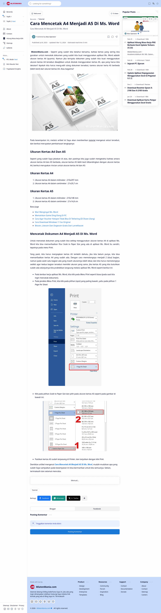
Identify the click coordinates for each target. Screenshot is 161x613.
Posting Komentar (75, 532)
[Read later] (108, 37)
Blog (101, 595)
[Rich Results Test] (13, 64)
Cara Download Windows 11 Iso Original (52, 222)
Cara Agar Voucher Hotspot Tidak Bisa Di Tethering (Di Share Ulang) (65, 218)
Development (84, 589)
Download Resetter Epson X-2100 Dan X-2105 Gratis (140, 89)
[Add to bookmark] (155, 19)
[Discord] (40, 601)
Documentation (127, 589)
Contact (124, 586)
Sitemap (6, 605)
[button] (4, 3)
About (144, 586)
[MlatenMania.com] (16, 3)
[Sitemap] (13, 43)
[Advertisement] (94, 555)
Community (104, 586)
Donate (123, 592)
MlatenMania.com (44, 608)
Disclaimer (14, 605)
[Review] (147, 84)
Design (81, 586)
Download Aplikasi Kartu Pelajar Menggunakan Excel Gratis (141, 101)
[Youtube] (36, 601)
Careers (144, 595)
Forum (102, 589)
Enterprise (83, 592)
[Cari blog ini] (44, 3)
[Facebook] (32, 601)
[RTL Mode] (13, 59)
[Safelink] (13, 47)
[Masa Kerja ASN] (13, 38)
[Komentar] (144, 19)
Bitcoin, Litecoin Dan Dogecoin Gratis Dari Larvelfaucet (59, 225)
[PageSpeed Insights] (13, 68)
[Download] (141, 39)
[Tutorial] (34, 490)
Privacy (21, 605)
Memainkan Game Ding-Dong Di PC (51, 215)
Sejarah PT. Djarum (135, 63)
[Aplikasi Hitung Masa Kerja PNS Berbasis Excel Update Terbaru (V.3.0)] (140, 26)
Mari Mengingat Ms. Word (46, 212)
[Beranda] (13, 11)
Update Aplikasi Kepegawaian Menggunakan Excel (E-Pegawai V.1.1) (141, 76)
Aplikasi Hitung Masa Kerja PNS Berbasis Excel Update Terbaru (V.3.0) (141, 45)
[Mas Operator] (46, 37)
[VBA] (147, 39)
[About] (13, 29)
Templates (83, 595)
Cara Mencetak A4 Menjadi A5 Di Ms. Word (73, 464)
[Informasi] (141, 60)
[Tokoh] (147, 60)
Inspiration (104, 592)
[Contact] (13, 33)
